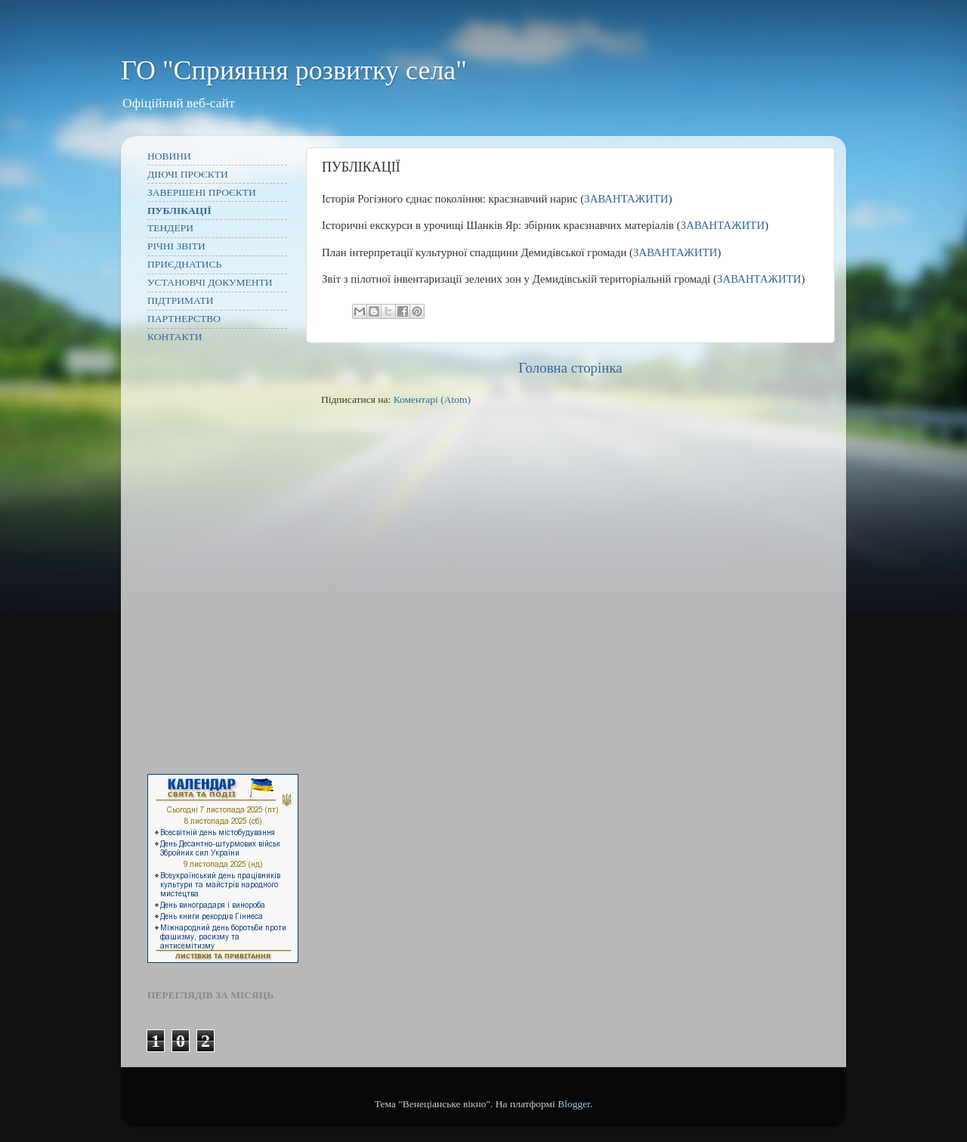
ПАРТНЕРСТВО (184, 318)
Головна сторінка (570, 368)
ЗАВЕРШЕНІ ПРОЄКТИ (201, 192)
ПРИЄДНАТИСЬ (184, 264)
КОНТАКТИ (174, 336)
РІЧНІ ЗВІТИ (176, 246)
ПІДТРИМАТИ (180, 300)
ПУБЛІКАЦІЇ (179, 210)
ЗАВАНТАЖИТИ (626, 199)
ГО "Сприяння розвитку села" (294, 70)
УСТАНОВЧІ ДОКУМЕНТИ (210, 282)
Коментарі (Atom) (432, 399)
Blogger (574, 1104)
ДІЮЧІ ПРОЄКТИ (187, 174)
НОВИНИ (169, 156)
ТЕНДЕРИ (170, 228)
